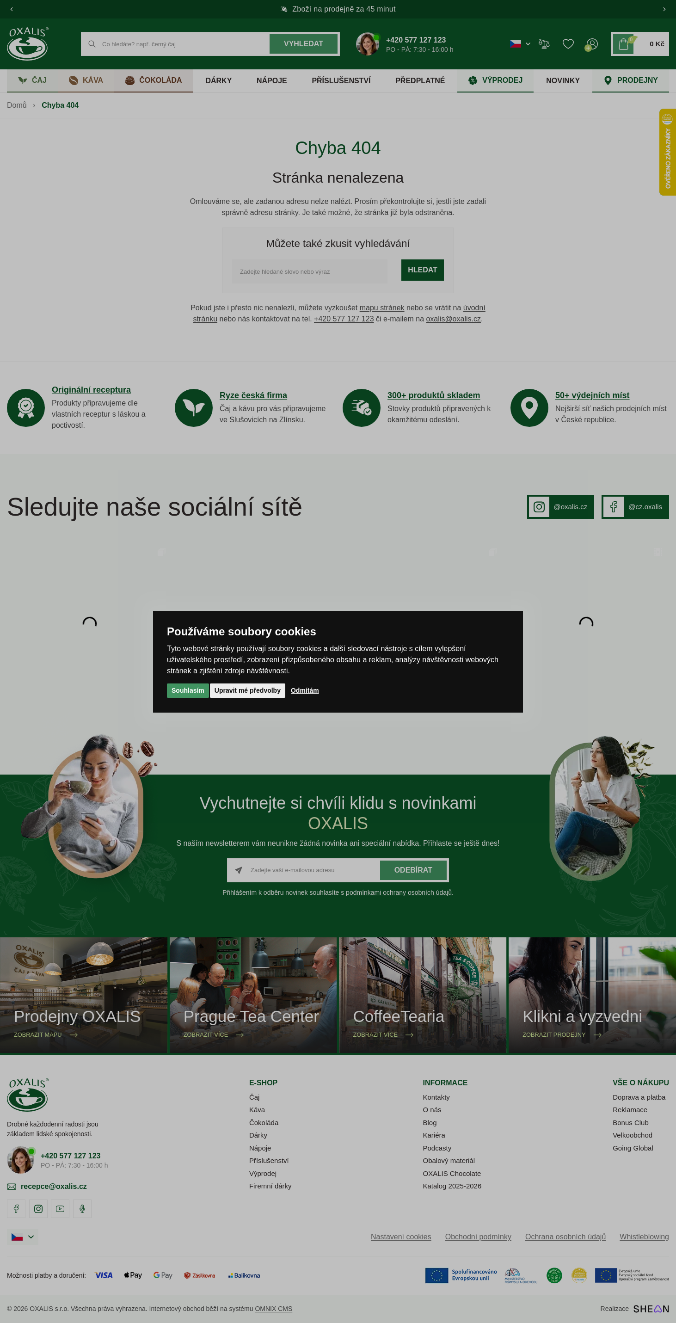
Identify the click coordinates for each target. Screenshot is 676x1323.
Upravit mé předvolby (248, 690)
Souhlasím (188, 690)
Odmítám (305, 690)
